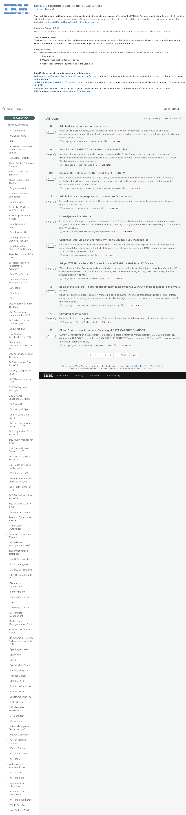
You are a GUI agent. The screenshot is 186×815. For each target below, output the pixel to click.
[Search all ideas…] (22, 109)
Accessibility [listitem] (113, 375)
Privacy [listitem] (79, 375)
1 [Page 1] (90, 355)
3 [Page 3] (100, 355)
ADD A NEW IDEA (19, 118)
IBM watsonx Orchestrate (88, 208)
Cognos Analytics (84, 141)
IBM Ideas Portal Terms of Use (149, 366)
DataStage (99, 279)
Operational (107, 232)
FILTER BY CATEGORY (16, 125)
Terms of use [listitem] (95, 375)
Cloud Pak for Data (84, 279)
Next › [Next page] (124, 355)
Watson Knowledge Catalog (107, 305)
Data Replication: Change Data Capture (94, 345)
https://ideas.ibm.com (88, 22)
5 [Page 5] (111, 355)
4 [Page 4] (105, 355)
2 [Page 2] (95, 355)
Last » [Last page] (134, 355)
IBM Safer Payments (91, 232)
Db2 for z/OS (88, 255)
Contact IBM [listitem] (64, 375)
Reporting (97, 141)
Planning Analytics (84, 165)
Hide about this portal (44, 9)
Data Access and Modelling (108, 188)
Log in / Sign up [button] (172, 108)
